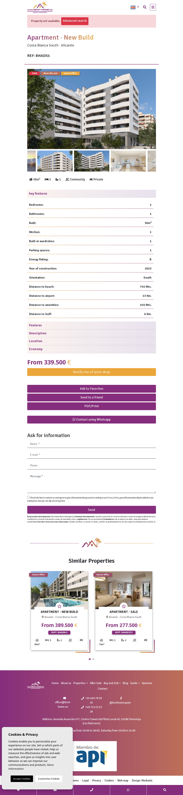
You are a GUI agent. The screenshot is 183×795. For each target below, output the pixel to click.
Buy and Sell (111, 683)
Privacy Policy (113, 498)
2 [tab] (93, 659)
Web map (122, 780)
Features (35, 325)
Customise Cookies (49, 778)
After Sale (96, 683)
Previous (32, 109)
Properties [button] (79, 683)
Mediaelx (146, 780)
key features (38, 193)
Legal (85, 780)
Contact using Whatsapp (92, 419)
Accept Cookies (21, 778)
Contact (102, 688)
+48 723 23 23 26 (91, 709)
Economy (36, 349)
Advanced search (75, 21)
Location (35, 341)
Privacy (96, 780)
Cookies (109, 780)
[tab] (91, 194)
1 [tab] (90, 659)
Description (37, 333)
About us (66, 683)
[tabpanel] (59, 612)
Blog (125, 683)
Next (151, 109)
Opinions (147, 683)
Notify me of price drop (91, 372)
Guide (133, 683)
